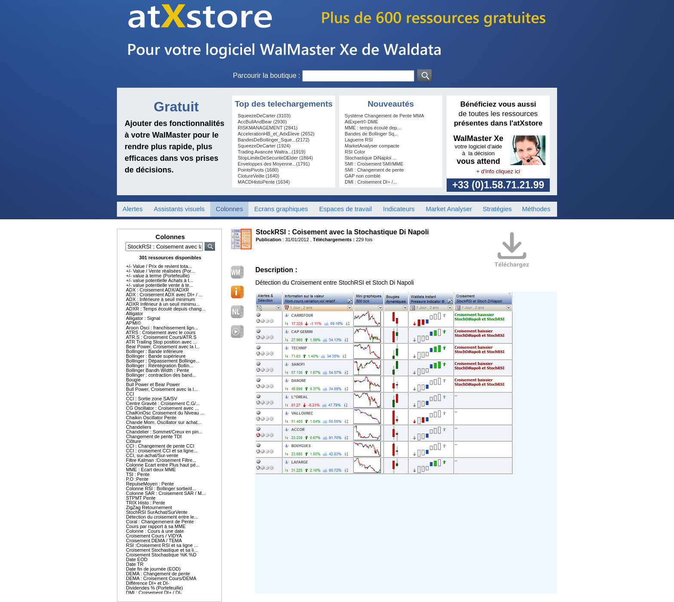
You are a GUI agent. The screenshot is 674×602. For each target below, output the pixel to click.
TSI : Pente (138, 474)
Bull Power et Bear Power (153, 384)
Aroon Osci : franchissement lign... (162, 327)
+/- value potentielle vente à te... (159, 285)
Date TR (135, 564)
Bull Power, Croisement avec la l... (162, 389)
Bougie (133, 379)
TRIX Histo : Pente (145, 502)
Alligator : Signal (143, 318)
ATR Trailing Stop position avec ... (161, 341)
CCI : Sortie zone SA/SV (151, 398)
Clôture (133, 441)
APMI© (133, 323)
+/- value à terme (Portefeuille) (158, 275)
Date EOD (136, 559)
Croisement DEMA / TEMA (154, 540)
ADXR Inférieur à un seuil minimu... (163, 304)
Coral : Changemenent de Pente (160, 521)
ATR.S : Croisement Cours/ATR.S (161, 337)
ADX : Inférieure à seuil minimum (160, 299)
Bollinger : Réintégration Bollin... (159, 365)
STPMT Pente (141, 498)
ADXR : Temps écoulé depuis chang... (165, 308)
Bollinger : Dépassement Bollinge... (162, 360)
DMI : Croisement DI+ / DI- (154, 592)
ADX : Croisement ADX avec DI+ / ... (164, 294)
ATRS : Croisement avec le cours (161, 332)
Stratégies (497, 208)
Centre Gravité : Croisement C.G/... (163, 403)
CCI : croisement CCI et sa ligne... (161, 450)
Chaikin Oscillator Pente (151, 417)
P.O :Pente (137, 479)
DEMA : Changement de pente (158, 573)
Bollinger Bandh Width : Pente (157, 370)
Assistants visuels (179, 208)
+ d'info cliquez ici (498, 171)
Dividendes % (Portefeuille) (154, 587)
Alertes (133, 208)
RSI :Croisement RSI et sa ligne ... (162, 545)
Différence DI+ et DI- (147, 583)
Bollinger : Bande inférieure (154, 351)
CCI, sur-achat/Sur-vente (152, 455)
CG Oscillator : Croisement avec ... (162, 408)
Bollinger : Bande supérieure (156, 356)
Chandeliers (138, 427)
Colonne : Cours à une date (155, 531)
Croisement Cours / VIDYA (154, 535)
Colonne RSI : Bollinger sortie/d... (161, 488)
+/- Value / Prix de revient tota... (159, 266)
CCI (130, 393)
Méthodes (536, 208)
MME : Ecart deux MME (151, 469)
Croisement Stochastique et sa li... (162, 550)
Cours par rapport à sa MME (156, 526)
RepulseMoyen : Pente (150, 483)
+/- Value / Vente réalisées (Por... (160, 270)
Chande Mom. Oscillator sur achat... (163, 422)
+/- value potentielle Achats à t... (159, 280)
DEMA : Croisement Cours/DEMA (161, 578)
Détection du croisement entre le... (162, 516)
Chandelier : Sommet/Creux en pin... (164, 431)
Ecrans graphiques (281, 208)
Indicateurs (398, 208)
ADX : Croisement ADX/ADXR (157, 289)
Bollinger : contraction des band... (161, 375)
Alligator (134, 313)
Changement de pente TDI (153, 436)
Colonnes (229, 208)
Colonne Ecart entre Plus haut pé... (162, 464)
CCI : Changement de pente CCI (160, 445)
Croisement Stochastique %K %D (161, 554)
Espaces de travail (345, 208)
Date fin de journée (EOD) (153, 568)
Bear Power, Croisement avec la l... (163, 346)
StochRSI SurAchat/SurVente (156, 512)
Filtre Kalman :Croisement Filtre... (161, 460)
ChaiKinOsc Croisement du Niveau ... (165, 412)
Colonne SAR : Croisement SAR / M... (165, 493)
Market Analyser (449, 208)
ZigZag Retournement (149, 507)
